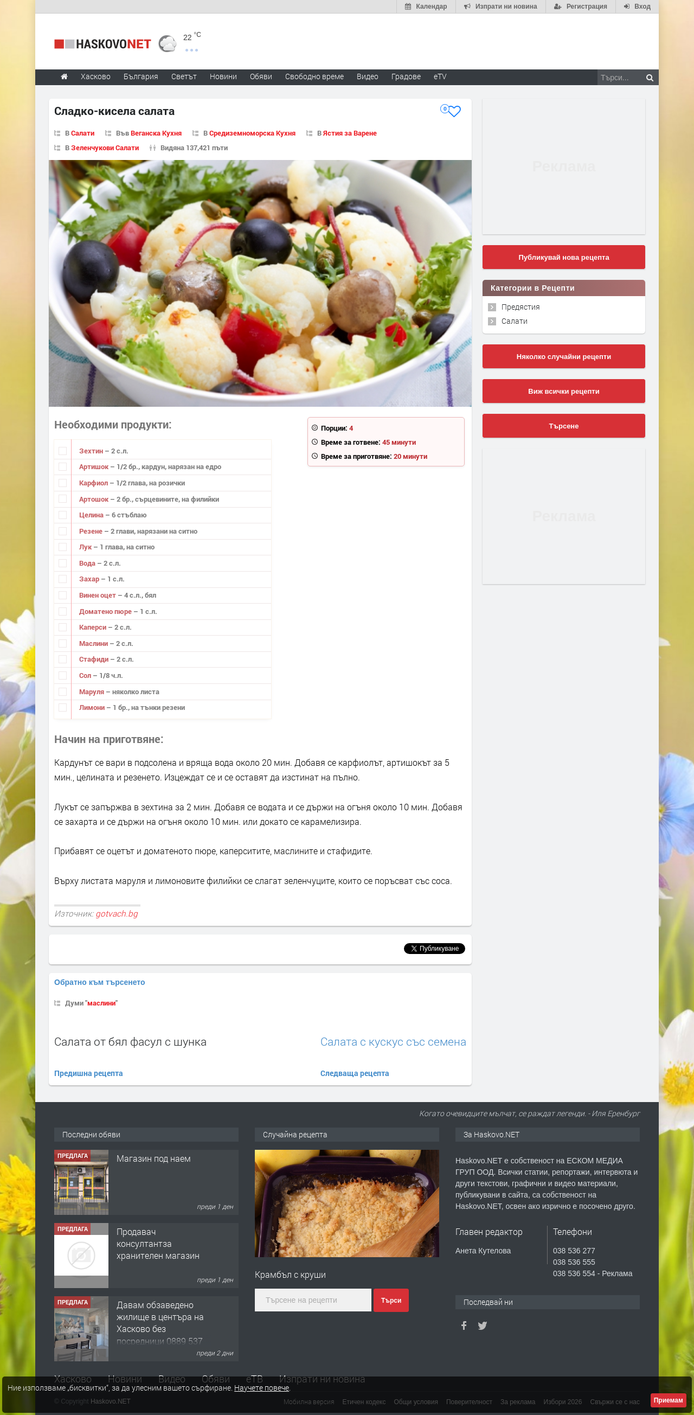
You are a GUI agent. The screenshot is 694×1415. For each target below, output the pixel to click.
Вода (88, 563)
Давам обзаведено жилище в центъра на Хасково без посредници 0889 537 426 (160, 1329)
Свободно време (314, 76)
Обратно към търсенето (99, 982)
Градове (406, 76)
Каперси (93, 627)
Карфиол (94, 483)
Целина (92, 515)
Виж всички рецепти (563, 391)
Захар (90, 579)
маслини (101, 1003)
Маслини (94, 643)
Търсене (564, 426)
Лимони (92, 707)
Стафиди (94, 659)
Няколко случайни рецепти (564, 357)
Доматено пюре (106, 611)
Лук (86, 547)
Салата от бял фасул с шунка (130, 1041)
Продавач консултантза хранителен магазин (158, 1244)
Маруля (92, 691)
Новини (223, 76)
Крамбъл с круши (290, 1274)
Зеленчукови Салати (105, 147)
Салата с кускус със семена (393, 1041)
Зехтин (92, 451)
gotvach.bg (116, 913)
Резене (91, 531)
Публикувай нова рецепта (563, 257)
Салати (82, 133)
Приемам (668, 1400)
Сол (86, 675)
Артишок (94, 466)
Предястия (521, 307)
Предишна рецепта (88, 1073)
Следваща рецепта (354, 1073)
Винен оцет (98, 595)
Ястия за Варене (350, 133)
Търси (391, 1300)
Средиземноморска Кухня (252, 133)
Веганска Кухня (156, 133)
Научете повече (261, 1387)
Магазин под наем (154, 1158)
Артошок (94, 499)
